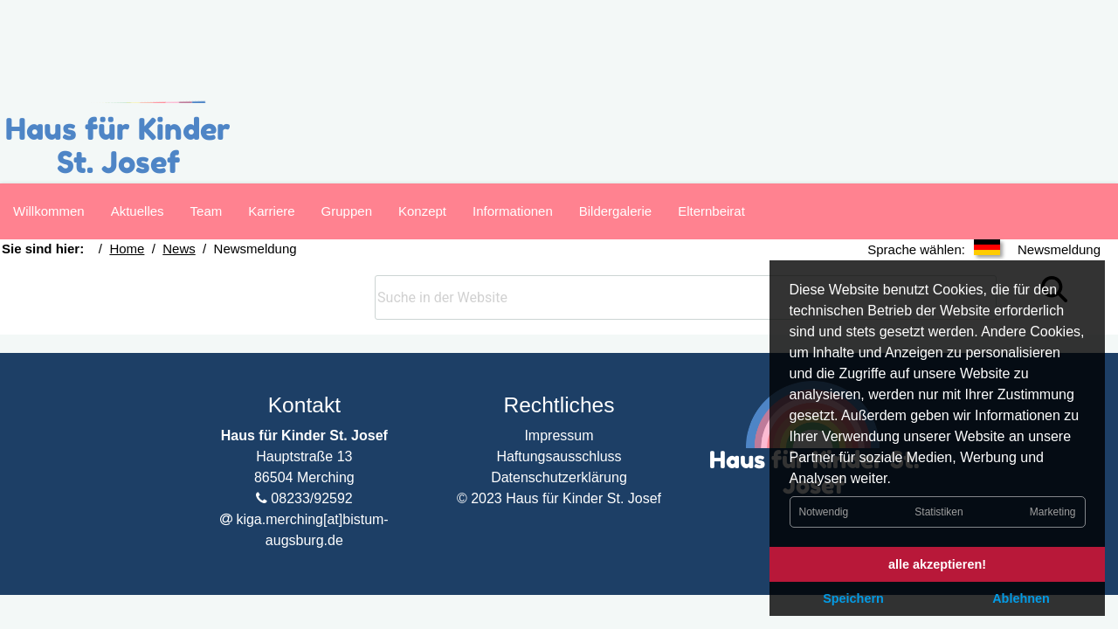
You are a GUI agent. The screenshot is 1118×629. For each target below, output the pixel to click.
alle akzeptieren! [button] (937, 564)
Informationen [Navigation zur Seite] (513, 211)
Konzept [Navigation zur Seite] (422, 211)
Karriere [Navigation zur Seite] (271, 211)
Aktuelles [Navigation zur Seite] (137, 211)
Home (118, 272)
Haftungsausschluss (558, 429)
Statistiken (938, 509)
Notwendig (824, 509)
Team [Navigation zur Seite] (206, 211)
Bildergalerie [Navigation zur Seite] (615, 211)
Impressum (558, 408)
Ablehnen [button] (1021, 598)
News (159, 272)
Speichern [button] (853, 598)
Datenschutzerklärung (559, 450)
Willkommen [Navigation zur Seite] (49, 211)
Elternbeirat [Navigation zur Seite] (711, 211)
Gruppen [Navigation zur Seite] (346, 211)
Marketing (1053, 509)
